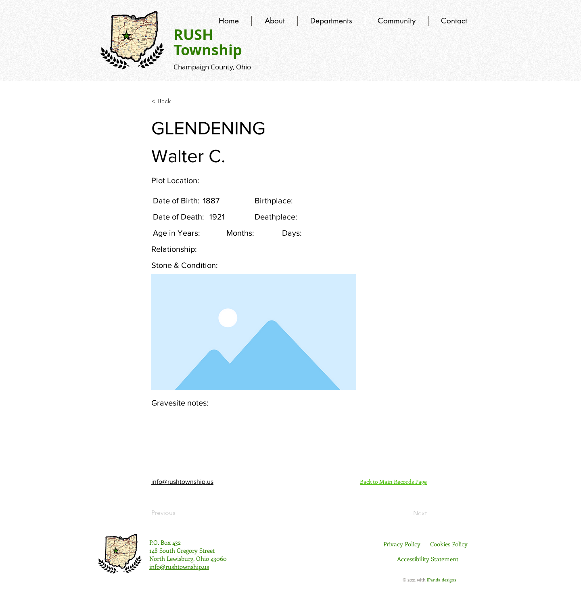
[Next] (407, 513)
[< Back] (178, 101)
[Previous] (178, 513)
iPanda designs (441, 580)
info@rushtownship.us (182, 481)
